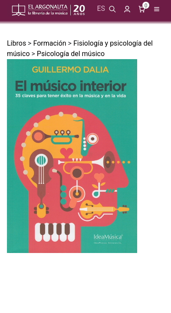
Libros (16, 43)
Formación (49, 43)
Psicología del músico (71, 54)
